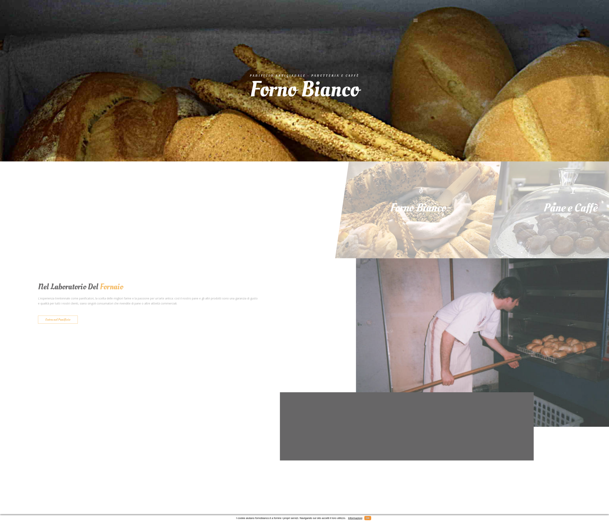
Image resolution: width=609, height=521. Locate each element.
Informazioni (355, 518)
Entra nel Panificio (56, 319)
